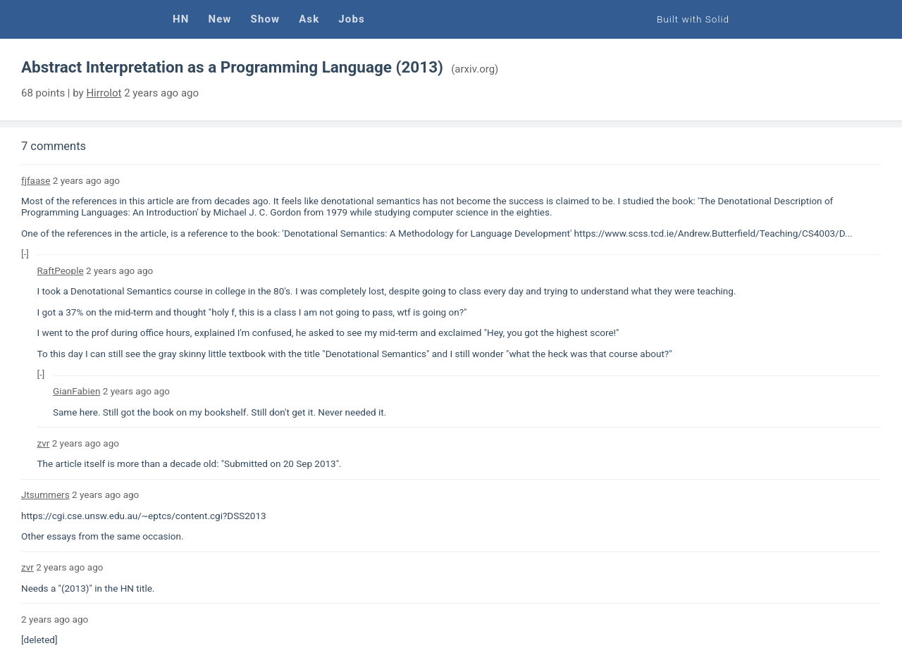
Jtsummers (45, 494)
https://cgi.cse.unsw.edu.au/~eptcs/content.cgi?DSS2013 (143, 515)
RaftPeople (60, 270)
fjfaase (35, 180)
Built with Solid (693, 19)
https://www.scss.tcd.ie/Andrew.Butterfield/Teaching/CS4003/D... (713, 233)
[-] (25, 253)
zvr (43, 443)
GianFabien (76, 391)
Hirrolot (103, 93)
